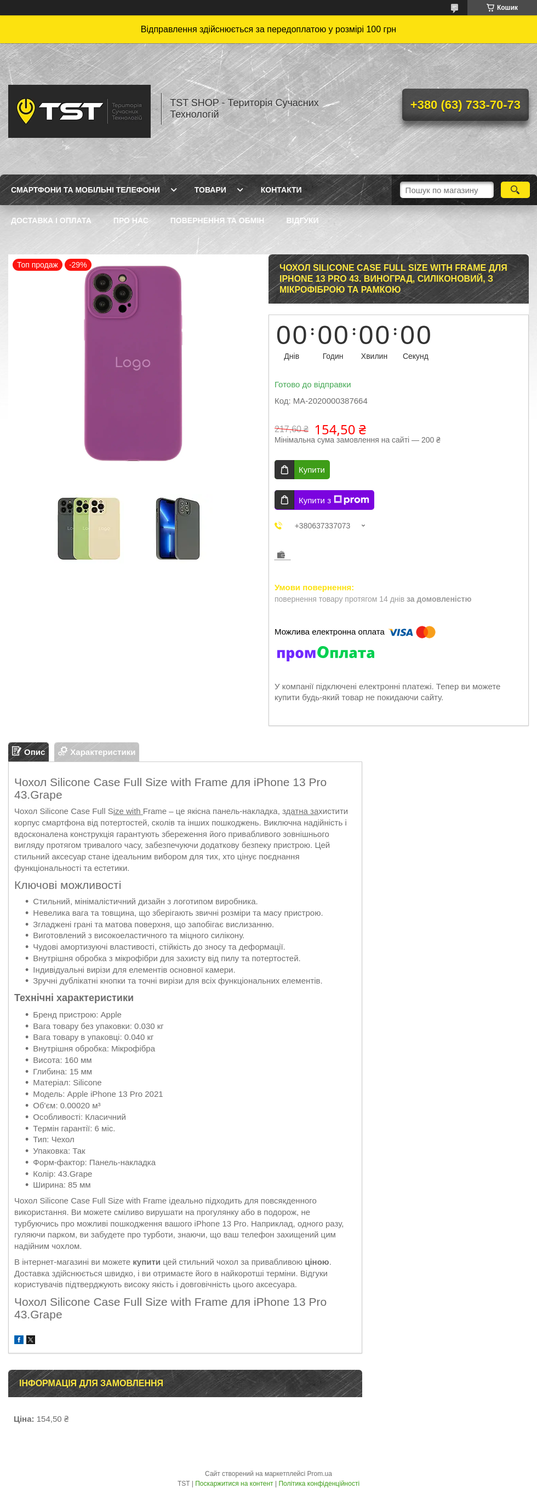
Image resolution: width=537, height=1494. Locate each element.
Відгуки (302, 220)
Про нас (130, 220)
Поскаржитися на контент (234, 1483)
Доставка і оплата (51, 220)
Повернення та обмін (217, 220)
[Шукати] (515, 190)
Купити (312, 469)
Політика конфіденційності (318, 1483)
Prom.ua (319, 1474)
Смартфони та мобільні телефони (85, 189)
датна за (302, 811)
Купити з (334, 500)
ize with (128, 811)
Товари (210, 189)
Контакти (281, 189)
